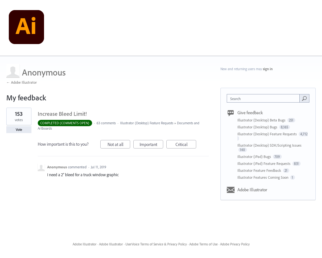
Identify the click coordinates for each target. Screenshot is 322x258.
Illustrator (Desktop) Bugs (257, 127)
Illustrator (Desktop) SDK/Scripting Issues (269, 145)
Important (152, 145)
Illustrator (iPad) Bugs (254, 156)
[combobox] (264, 98)
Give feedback (250, 112)
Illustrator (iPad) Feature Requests (264, 163)
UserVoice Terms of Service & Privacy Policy (156, 244)
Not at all (119, 145)
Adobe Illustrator (252, 190)
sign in (268, 69)
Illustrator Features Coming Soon (263, 177)
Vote (19, 129)
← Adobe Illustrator (21, 82)
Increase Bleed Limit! (62, 113)
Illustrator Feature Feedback (259, 170)
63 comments (106, 123)
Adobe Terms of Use (203, 244)
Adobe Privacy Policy (235, 244)
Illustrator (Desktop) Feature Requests (146, 123)
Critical (186, 145)
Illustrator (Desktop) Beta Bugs (261, 120)
